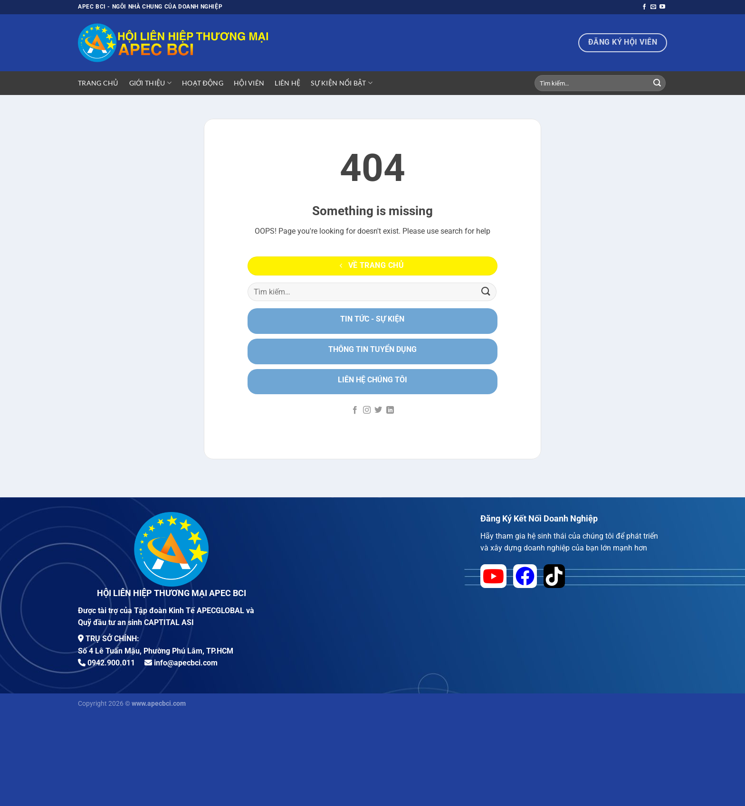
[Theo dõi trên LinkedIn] (390, 410)
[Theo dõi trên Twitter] (378, 410)
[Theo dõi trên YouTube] (662, 7)
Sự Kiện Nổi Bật (341, 82)
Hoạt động (202, 83)
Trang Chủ (98, 83)
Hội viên (249, 83)
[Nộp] (657, 83)
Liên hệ (287, 83)
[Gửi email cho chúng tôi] (653, 7)
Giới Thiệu (150, 82)
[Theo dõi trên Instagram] (367, 410)
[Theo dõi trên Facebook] (644, 7)
